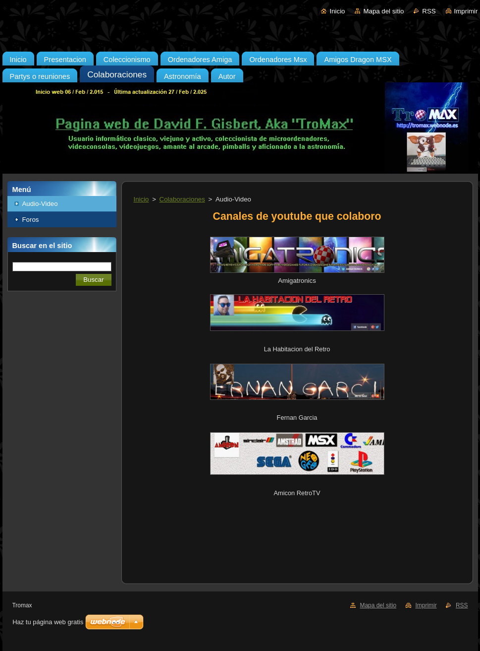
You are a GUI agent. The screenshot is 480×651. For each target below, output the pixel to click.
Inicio (337, 11)
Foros (30, 219)
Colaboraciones (182, 199)
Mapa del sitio (383, 11)
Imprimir (466, 11)
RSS (428, 11)
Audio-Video (40, 203)
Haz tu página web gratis (47, 622)
